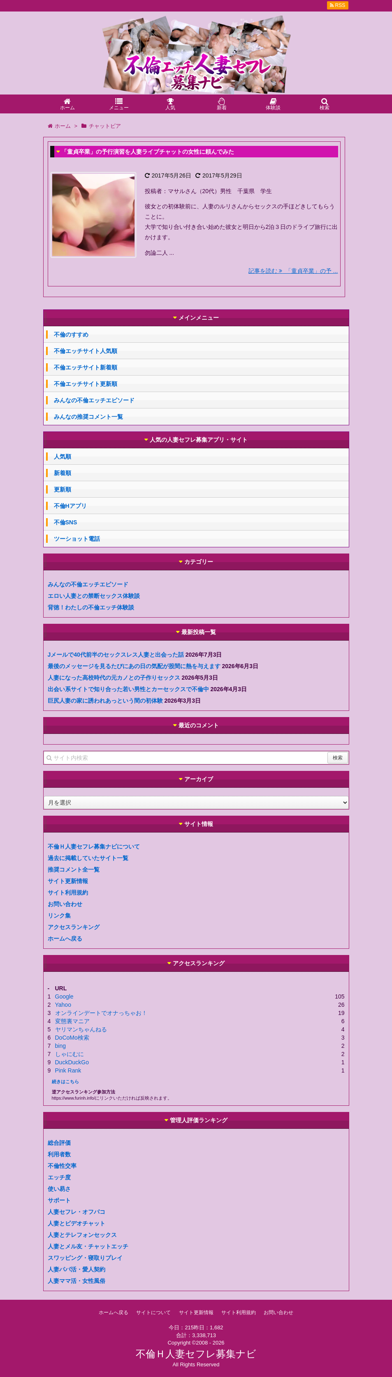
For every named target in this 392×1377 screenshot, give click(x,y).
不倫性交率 (62, 1165)
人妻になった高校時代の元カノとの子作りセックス (114, 677)
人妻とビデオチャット (76, 1223)
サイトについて (153, 1312)
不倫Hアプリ (70, 506)
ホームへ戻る (65, 938)
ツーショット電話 (77, 539)
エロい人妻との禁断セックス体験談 (94, 596)
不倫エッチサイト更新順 (85, 384)
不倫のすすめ (71, 334)
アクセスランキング (74, 927)
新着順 (62, 473)
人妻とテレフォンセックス (82, 1235)
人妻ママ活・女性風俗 (76, 1281)
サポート (59, 1200)
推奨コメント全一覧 (74, 869)
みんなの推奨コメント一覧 (88, 417)
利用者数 (59, 1154)
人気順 (62, 456)
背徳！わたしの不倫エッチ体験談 (91, 607)
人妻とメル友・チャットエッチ (88, 1246)
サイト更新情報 (68, 881)
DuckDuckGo (72, 1062)
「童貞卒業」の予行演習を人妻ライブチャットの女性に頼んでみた (147, 151)
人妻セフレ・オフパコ (76, 1212)
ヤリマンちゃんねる (81, 1029)
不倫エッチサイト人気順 (85, 351)
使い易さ (59, 1189)
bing (60, 1046)
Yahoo (63, 1004)
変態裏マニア (72, 1021)
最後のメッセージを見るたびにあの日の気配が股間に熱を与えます (134, 666)
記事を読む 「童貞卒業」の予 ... (293, 271)
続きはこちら (65, 1081)
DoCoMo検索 (72, 1037)
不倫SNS (65, 522)
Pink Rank (68, 1070)
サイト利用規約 (68, 892)
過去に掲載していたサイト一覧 (88, 858)
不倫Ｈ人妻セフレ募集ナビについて (94, 846)
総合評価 (59, 1142)
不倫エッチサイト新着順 (85, 367)
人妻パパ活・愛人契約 (76, 1269)
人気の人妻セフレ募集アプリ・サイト (199, 440)
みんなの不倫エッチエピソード (94, 400)
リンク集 (59, 915)
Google (64, 996)
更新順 (62, 489)
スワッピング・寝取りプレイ (85, 1258)
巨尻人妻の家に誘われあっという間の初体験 (105, 700)
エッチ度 (59, 1177)
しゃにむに (69, 1054)
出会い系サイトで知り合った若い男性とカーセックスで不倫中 (128, 689)
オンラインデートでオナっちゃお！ (101, 1013)
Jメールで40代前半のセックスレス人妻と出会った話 (116, 654)
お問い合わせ (65, 904)
